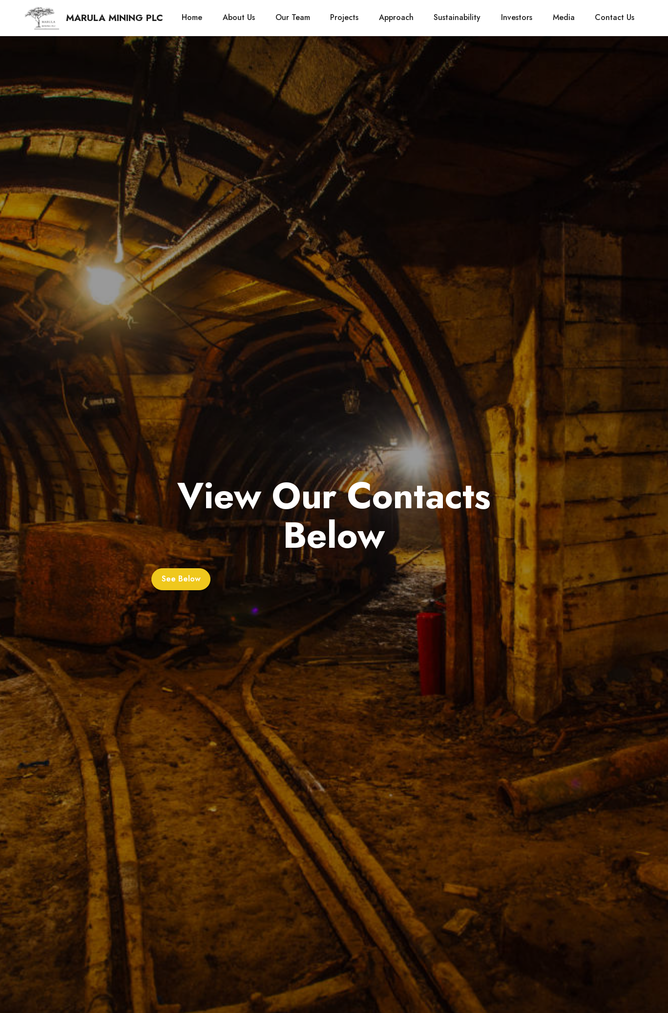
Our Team (292, 17)
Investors (516, 17)
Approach (396, 17)
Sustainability (457, 17)
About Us (239, 17)
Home (192, 17)
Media (564, 17)
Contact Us (614, 17)
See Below (181, 578)
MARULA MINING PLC (114, 17)
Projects (344, 17)
